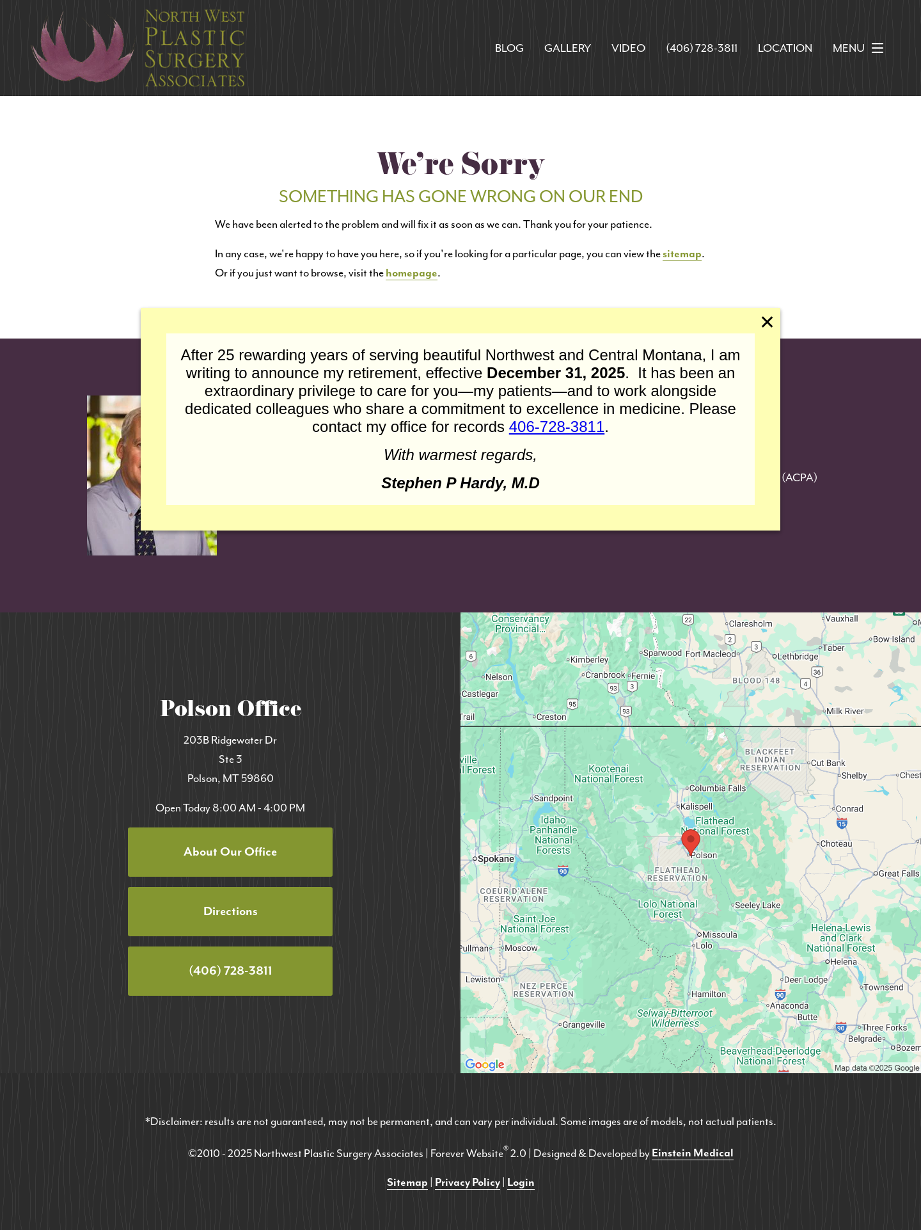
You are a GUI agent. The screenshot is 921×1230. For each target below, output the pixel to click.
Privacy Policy (467, 1182)
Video (628, 48)
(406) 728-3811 (701, 48)
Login (521, 1182)
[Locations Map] (690, 842)
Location (785, 48)
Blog (509, 48)
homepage (411, 273)
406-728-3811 (556, 426)
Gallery (567, 48)
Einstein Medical (693, 1153)
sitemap (682, 253)
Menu (861, 48)
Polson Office (230, 712)
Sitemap (407, 1182)
